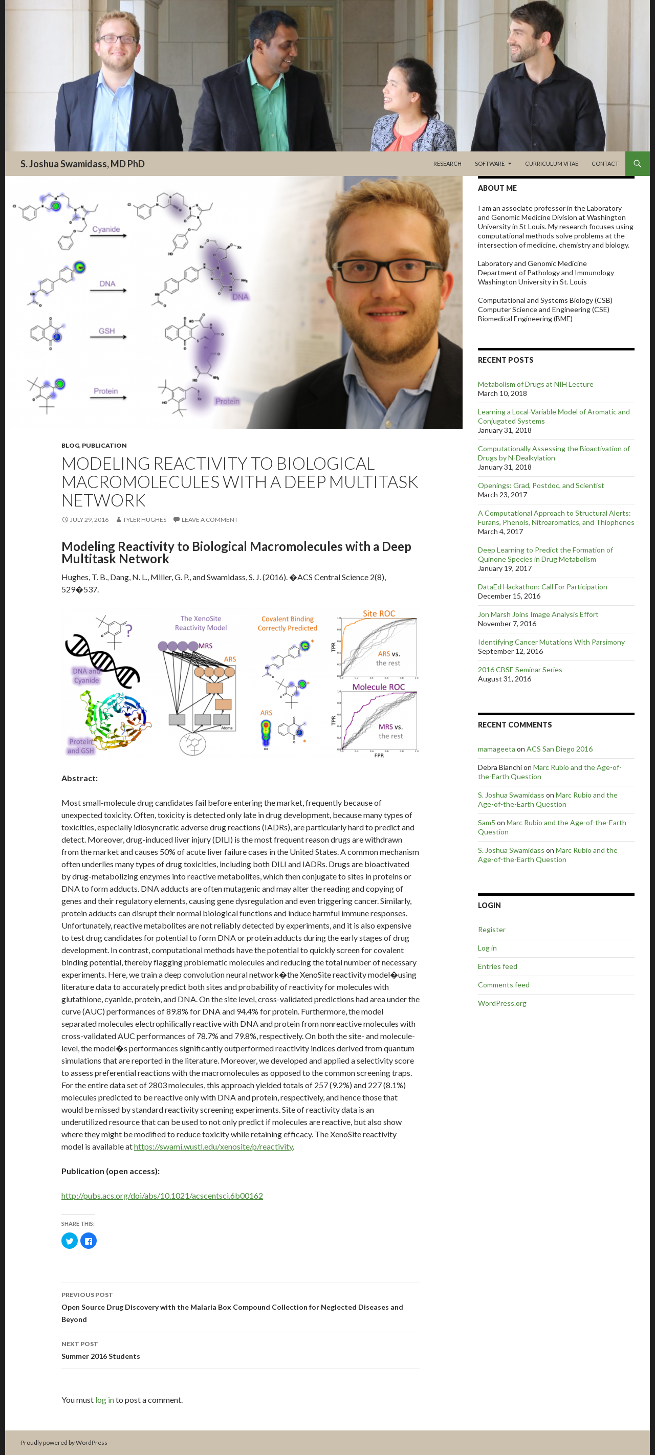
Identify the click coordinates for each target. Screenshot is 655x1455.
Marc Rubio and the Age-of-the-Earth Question (548, 799)
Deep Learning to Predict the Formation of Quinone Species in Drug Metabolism (545, 554)
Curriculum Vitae (551, 163)
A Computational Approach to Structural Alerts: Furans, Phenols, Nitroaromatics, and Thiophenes (556, 517)
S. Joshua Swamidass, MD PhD (82, 163)
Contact (605, 163)
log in (104, 1399)
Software (490, 163)
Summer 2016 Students (240, 1349)
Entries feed (497, 966)
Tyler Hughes (144, 519)
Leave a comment (210, 519)
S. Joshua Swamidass (511, 794)
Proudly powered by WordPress (63, 1442)
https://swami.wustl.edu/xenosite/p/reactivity (213, 1146)
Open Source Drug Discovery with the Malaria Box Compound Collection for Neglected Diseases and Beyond (240, 1306)
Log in (487, 947)
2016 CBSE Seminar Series (520, 669)
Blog (70, 445)
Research (447, 163)
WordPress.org (502, 1003)
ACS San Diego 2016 (560, 748)
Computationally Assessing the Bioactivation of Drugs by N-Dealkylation (554, 453)
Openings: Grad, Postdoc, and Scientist (541, 485)
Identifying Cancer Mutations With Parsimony (551, 641)
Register (492, 929)
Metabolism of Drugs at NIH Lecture (536, 384)
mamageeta (496, 748)
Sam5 (486, 822)
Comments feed (504, 984)
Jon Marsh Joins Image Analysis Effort (538, 614)
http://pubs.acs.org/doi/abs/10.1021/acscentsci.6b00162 (162, 1195)
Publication (104, 445)
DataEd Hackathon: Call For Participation (542, 586)
